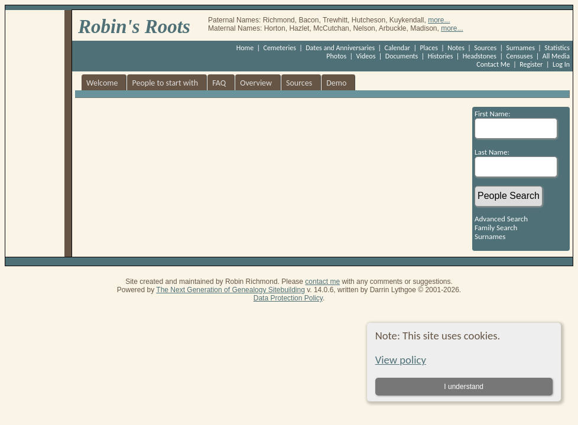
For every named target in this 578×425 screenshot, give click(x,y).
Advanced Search (501, 218)
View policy (400, 360)
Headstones (479, 56)
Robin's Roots (134, 26)
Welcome (102, 83)
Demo (336, 83)
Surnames (520, 48)
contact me (322, 281)
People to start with (165, 83)
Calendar (397, 48)
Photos (336, 56)
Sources (485, 48)
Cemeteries (280, 48)
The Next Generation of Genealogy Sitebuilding (230, 290)
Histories (440, 56)
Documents (401, 56)
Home (245, 48)
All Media (556, 56)
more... (439, 20)
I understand (463, 386)
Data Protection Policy (288, 298)
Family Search (496, 227)
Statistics (557, 48)
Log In (561, 64)
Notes (456, 48)
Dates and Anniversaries (340, 48)
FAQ (219, 83)
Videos (366, 56)
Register (531, 64)
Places (428, 48)
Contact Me (493, 64)
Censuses (519, 56)
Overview (256, 83)
